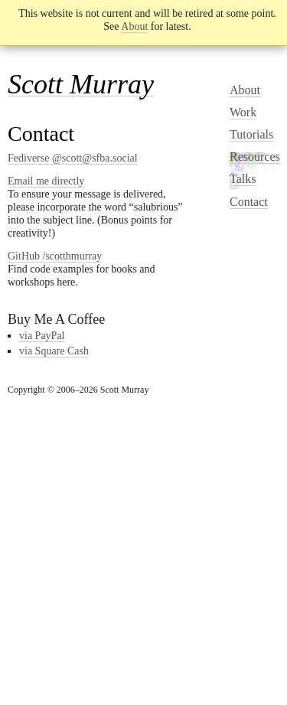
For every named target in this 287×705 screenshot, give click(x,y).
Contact (249, 201)
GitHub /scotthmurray (55, 256)
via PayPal (42, 335)
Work (243, 112)
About (134, 26)
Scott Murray (81, 84)
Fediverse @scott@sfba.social (73, 158)
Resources (255, 156)
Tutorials (251, 134)
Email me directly (46, 181)
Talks (243, 178)
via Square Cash (54, 351)
